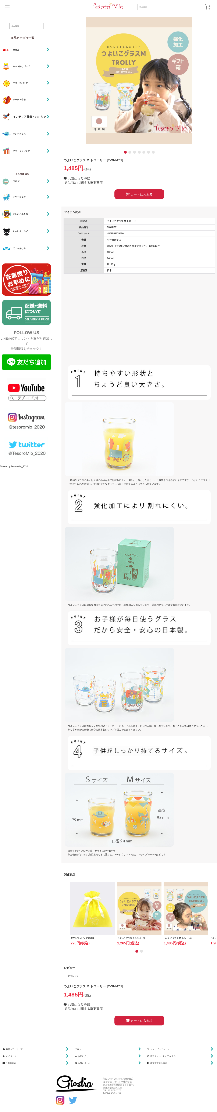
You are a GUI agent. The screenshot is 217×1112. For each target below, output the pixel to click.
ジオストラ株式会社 (122, 1081)
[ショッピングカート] (207, 7)
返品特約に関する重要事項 (84, 182)
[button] (7, 7)
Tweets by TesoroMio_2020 (14, 466)
